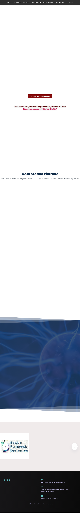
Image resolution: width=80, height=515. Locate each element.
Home (9, 2)
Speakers (26, 2)
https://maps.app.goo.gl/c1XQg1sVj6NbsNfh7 (40, 109)
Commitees (17, 2)
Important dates (60, 2)
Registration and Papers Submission (42, 2)
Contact (70, 2)
